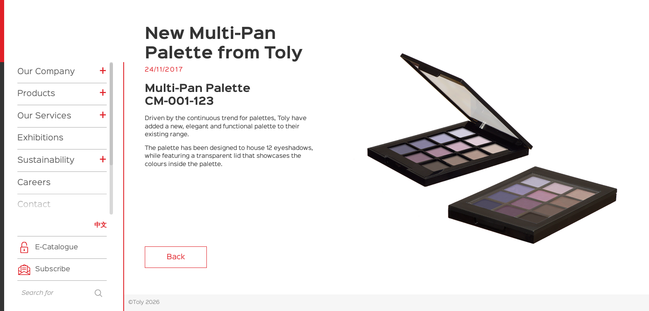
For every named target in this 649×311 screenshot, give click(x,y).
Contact (33, 131)
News (28, 153)
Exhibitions (40, 64)
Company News (53, 183)
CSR (35, 208)
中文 (100, 225)
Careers (33, 109)
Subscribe (52, 269)
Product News (51, 196)
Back (176, 257)
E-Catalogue (56, 247)
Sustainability (45, 87)
